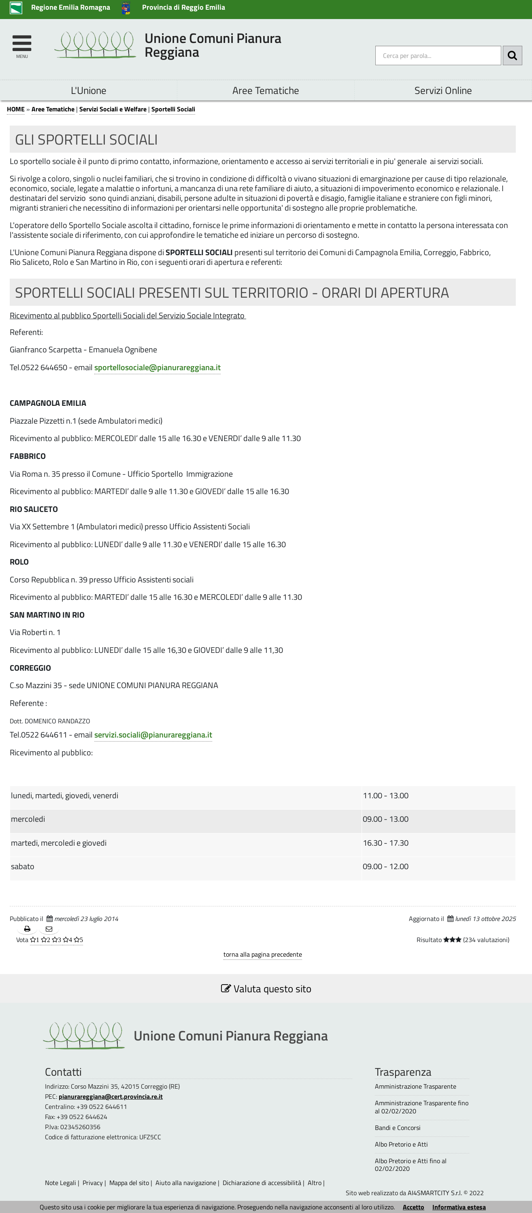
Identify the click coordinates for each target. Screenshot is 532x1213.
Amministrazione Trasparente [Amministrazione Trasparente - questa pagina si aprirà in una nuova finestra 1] (415, 1086)
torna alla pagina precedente (262, 954)
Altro (314, 1182)
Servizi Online (443, 90)
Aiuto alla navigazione (185, 1182)
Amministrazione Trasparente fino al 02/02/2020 (421, 1107)
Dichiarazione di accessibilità (262, 1182)
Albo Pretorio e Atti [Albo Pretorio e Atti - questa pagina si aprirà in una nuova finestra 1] (401, 1144)
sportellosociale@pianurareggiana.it (157, 367)
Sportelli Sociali (173, 109)
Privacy (93, 1182)
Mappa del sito (129, 1182)
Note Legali (60, 1182)
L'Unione (88, 90)
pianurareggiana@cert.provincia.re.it (111, 1096)
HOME (16, 109)
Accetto (413, 1207)
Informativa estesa (459, 1207)
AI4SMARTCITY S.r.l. (435, 1193)
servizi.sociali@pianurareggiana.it (153, 735)
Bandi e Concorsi (398, 1128)
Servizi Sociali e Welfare (113, 109)
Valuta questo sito (266, 988)
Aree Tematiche (265, 90)
